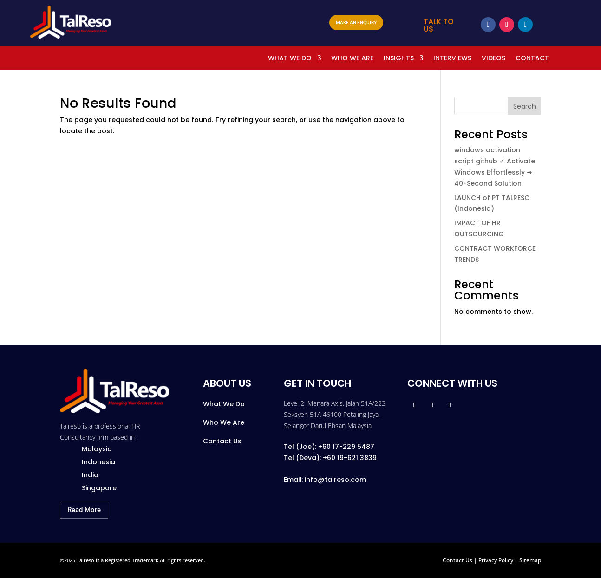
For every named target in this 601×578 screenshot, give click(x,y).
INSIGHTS (399, 59)
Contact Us (222, 441)
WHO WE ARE (352, 59)
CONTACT (532, 59)
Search (524, 106)
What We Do (224, 404)
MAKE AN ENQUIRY (356, 22)
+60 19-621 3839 (350, 457)
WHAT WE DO (290, 59)
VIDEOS (493, 59)
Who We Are (223, 422)
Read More (84, 510)
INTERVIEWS (452, 59)
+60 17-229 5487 (346, 446)
